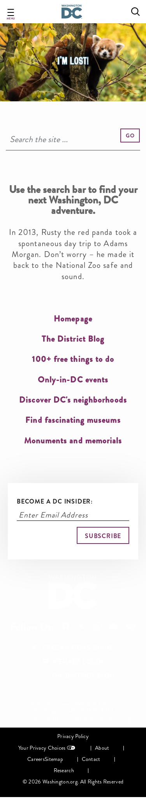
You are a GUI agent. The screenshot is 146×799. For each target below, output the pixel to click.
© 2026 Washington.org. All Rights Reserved (73, 781)
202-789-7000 (37, 719)
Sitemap (54, 759)
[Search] (73, 140)
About (102, 748)
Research (64, 770)
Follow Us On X (81, 627)
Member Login (78, 661)
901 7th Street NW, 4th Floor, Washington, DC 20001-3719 (72, 707)
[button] (130, 135)
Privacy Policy (73, 736)
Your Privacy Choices (42, 748)
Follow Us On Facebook (66, 626)
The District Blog (82, 675)
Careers (36, 759)
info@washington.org (102, 719)
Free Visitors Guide (77, 647)
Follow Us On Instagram (97, 626)
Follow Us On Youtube (113, 626)
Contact (91, 759)
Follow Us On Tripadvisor (130, 626)
